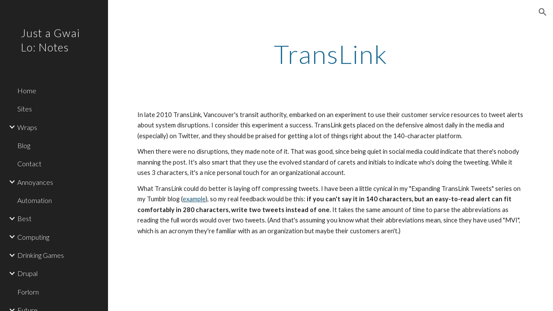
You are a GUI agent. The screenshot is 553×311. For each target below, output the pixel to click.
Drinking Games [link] (40, 255)
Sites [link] (24, 109)
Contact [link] (29, 163)
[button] (542, 12)
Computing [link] (33, 237)
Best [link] (24, 218)
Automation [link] (34, 200)
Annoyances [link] (35, 182)
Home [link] (26, 90)
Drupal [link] (27, 273)
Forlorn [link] (28, 292)
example (194, 199)
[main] (331, 54)
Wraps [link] (27, 127)
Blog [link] (23, 145)
